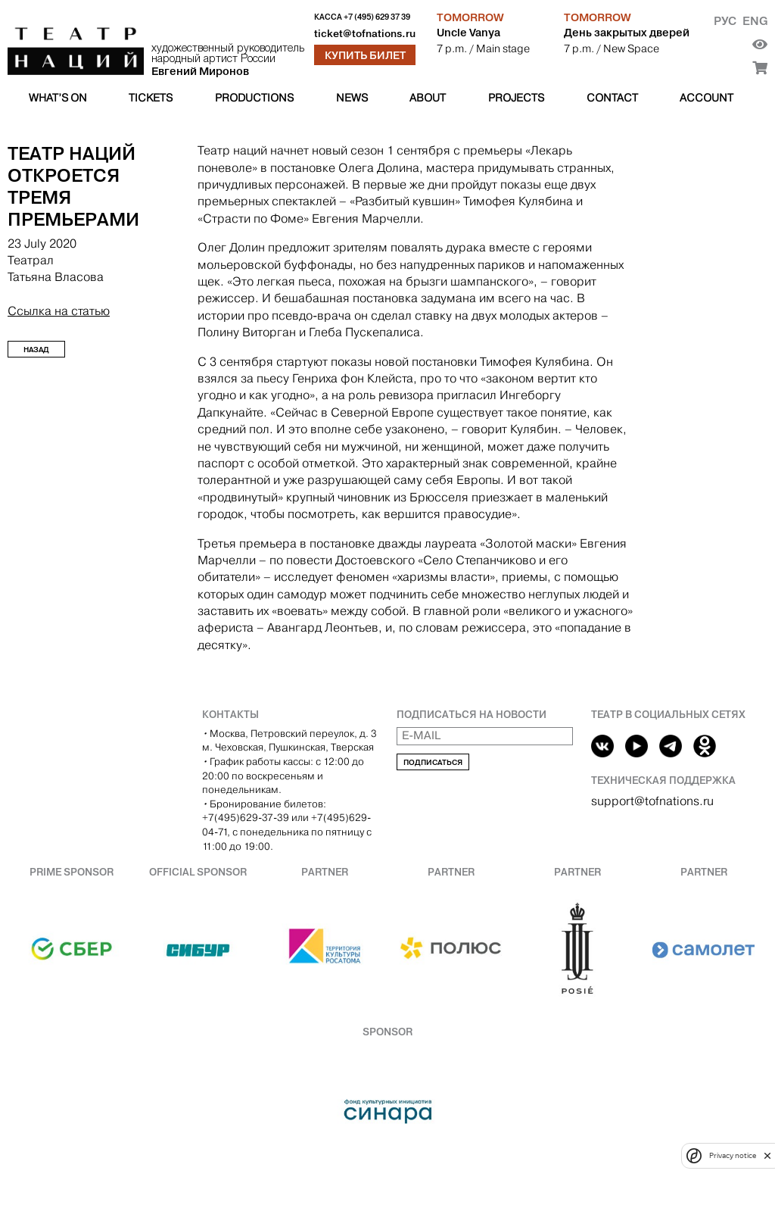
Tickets (151, 98)
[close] (767, 1155)
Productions (254, 98)
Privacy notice (732, 1155)
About (427, 98)
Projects (516, 98)
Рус (725, 21)
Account (706, 98)
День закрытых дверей (626, 32)
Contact (612, 98)
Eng (754, 21)
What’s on (58, 98)
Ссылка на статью (59, 311)
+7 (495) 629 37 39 (377, 17)
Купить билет (365, 55)
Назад (36, 349)
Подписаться (432, 762)
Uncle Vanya (468, 32)
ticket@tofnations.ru (365, 33)
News (352, 98)
